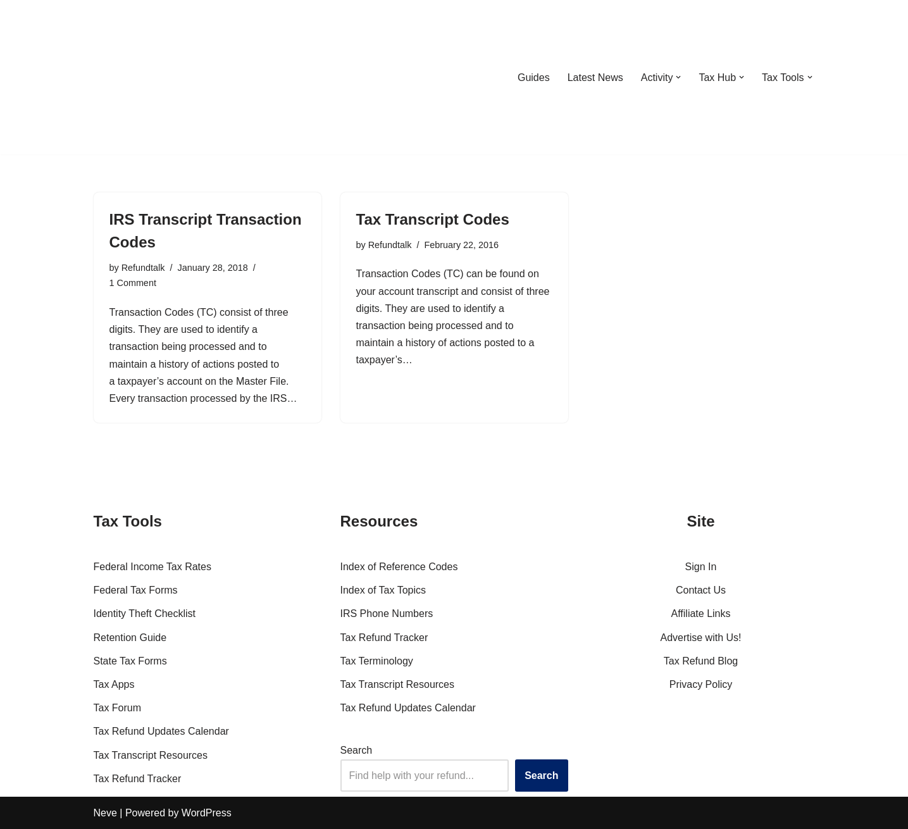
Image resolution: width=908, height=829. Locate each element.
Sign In (701, 566)
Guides (534, 77)
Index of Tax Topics (383, 590)
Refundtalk (143, 268)
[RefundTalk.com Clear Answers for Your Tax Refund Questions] (159, 77)
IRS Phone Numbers (386, 613)
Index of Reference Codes (399, 566)
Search (356, 750)
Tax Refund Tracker (138, 778)
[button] (678, 77)
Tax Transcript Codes (432, 219)
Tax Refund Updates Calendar (161, 731)
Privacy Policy (701, 684)
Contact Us (701, 590)
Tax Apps (114, 684)
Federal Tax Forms (136, 590)
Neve (105, 812)
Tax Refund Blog (701, 661)
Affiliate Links (701, 613)
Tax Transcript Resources (151, 755)
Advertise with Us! (700, 637)
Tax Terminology (376, 661)
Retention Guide (130, 637)
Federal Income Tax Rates (152, 566)
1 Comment (132, 283)
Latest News (595, 77)
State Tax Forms (130, 661)
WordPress (207, 812)
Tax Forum (118, 707)
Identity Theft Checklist (145, 613)
